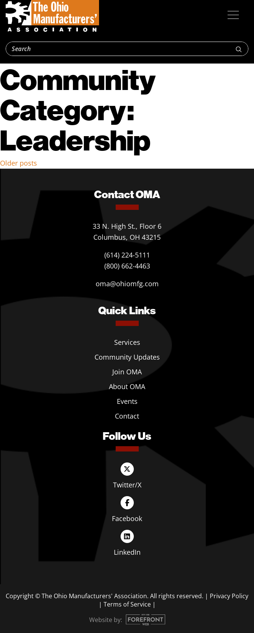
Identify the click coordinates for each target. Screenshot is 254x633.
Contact (127, 415)
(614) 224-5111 (127, 254)
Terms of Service (127, 604)
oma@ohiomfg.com (127, 283)
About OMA (127, 386)
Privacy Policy (229, 596)
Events (127, 401)
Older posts (18, 163)
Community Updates (127, 356)
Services (127, 342)
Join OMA (127, 371)
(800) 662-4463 (127, 265)
